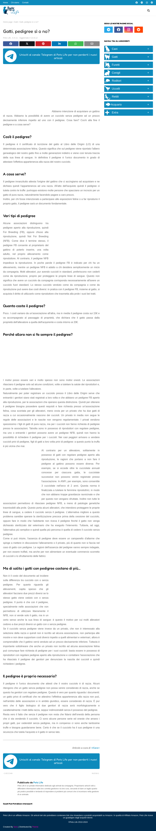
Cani (114, 48)
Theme (35, 827)
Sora (16, 827)
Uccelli (116, 88)
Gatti (16, 22)
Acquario (114, 104)
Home (5, 3)
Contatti (25, 3)
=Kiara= (95, 748)
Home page (7, 22)
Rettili (115, 96)
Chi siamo (15, 3)
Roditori (116, 80)
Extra (115, 112)
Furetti (116, 64)
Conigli (116, 72)
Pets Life (7, 38)
